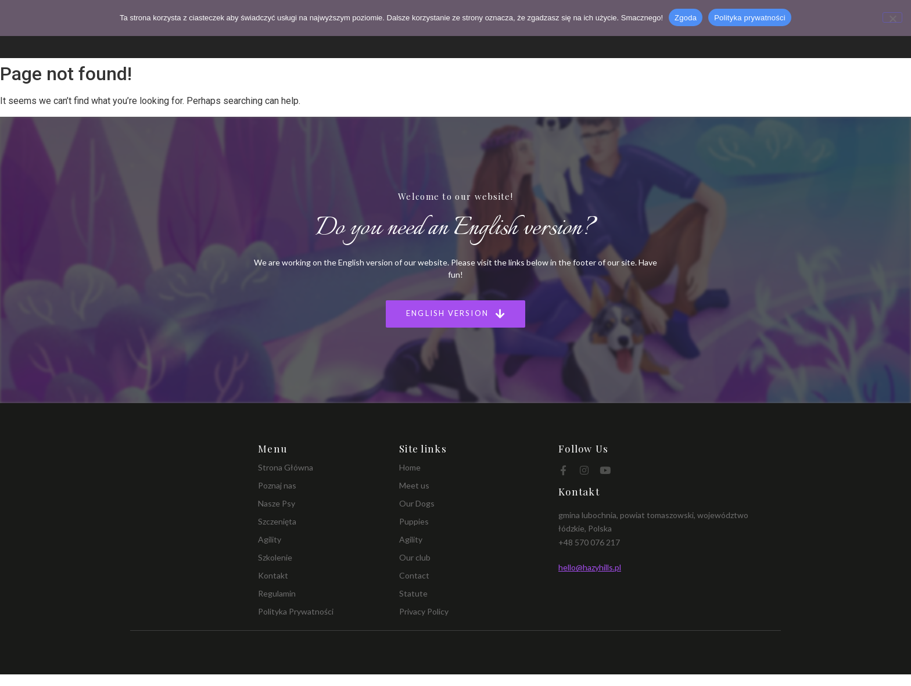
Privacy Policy (424, 611)
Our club (415, 557)
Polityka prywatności (750, 17)
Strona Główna (285, 467)
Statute (413, 593)
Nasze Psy (276, 503)
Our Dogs (417, 503)
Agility (269, 539)
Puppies (414, 521)
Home (410, 467)
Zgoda (686, 17)
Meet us (414, 485)
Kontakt (273, 575)
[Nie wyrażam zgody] (892, 17)
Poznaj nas (277, 485)
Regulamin (277, 593)
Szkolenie (275, 557)
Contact (414, 575)
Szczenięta (277, 521)
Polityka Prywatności (295, 611)
